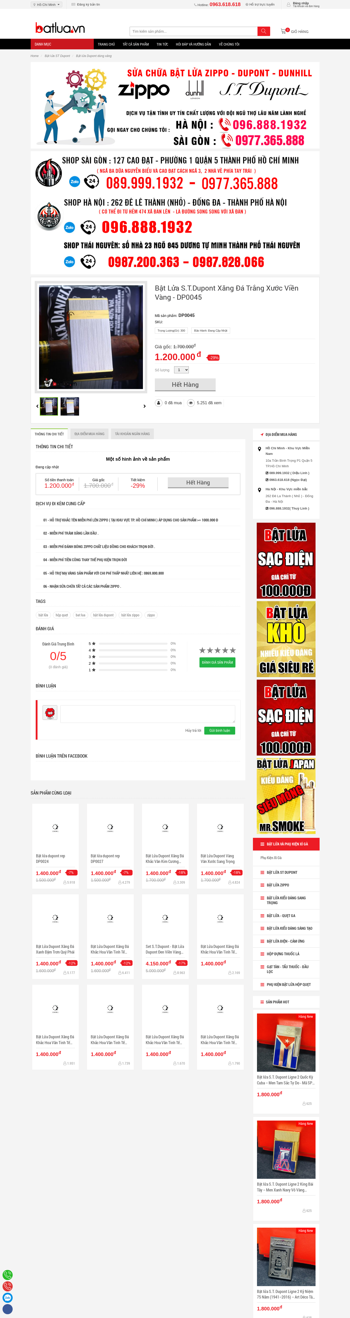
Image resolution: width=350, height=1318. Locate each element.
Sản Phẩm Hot (275, 1001)
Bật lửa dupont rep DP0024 (50, 858)
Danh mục (43, 44)
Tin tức (162, 44)
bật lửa (43, 615)
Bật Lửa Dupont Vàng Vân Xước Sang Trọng (218, 858)
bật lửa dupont (103, 615)
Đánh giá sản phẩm (217, 662)
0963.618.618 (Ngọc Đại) (288, 480)
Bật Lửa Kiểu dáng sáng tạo (289, 928)
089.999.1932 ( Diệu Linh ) (289, 473)
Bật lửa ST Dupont (282, 872)
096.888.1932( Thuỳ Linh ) (289, 508)
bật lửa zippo (130, 615)
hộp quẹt (62, 615)
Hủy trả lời (193, 730)
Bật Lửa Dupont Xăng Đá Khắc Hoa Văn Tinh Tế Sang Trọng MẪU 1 (220, 949)
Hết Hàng (185, 384)
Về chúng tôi (229, 44)
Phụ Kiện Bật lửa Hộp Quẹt (289, 984)
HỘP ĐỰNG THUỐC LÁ (283, 953)
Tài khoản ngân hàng (132, 433)
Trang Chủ (106, 44)
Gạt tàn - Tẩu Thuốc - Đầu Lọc (288, 969)
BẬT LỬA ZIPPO (278, 884)
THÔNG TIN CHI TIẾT (49, 434)
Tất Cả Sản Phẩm (136, 44)
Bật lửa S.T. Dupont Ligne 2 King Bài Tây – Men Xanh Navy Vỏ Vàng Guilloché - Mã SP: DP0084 (285, 1187)
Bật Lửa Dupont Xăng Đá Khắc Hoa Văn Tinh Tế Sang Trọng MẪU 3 (110, 1039)
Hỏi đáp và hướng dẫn (193, 44)
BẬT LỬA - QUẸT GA (281, 915)
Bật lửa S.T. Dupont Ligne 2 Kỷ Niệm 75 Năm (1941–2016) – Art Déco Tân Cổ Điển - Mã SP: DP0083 (286, 1294)
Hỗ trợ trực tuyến (260, 4)
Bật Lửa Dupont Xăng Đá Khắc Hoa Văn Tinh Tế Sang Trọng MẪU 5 (220, 1039)
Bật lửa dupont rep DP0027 (105, 858)
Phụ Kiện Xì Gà (271, 857)
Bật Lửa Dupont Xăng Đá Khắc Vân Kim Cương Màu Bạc (165, 858)
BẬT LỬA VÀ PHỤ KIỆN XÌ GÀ (287, 843)
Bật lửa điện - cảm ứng (286, 941)
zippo (151, 615)
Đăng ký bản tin (85, 4)
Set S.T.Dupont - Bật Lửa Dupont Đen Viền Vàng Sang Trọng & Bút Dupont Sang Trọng (165, 949)
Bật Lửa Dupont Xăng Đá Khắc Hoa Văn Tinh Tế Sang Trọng (110, 949)
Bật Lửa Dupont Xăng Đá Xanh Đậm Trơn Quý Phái (55, 949)
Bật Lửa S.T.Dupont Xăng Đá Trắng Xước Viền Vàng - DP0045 (227, 292)
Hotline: (217, 5)
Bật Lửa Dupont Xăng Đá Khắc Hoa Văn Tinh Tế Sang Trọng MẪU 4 (165, 1039)
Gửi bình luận (219, 730)
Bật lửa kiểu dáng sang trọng (286, 900)
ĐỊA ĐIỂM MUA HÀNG (89, 433)
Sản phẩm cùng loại (51, 793)
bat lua (80, 615)
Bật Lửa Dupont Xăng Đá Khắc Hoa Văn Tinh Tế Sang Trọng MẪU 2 (55, 1039)
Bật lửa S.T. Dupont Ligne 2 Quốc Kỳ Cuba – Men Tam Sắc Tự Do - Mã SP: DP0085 (285, 1080)
